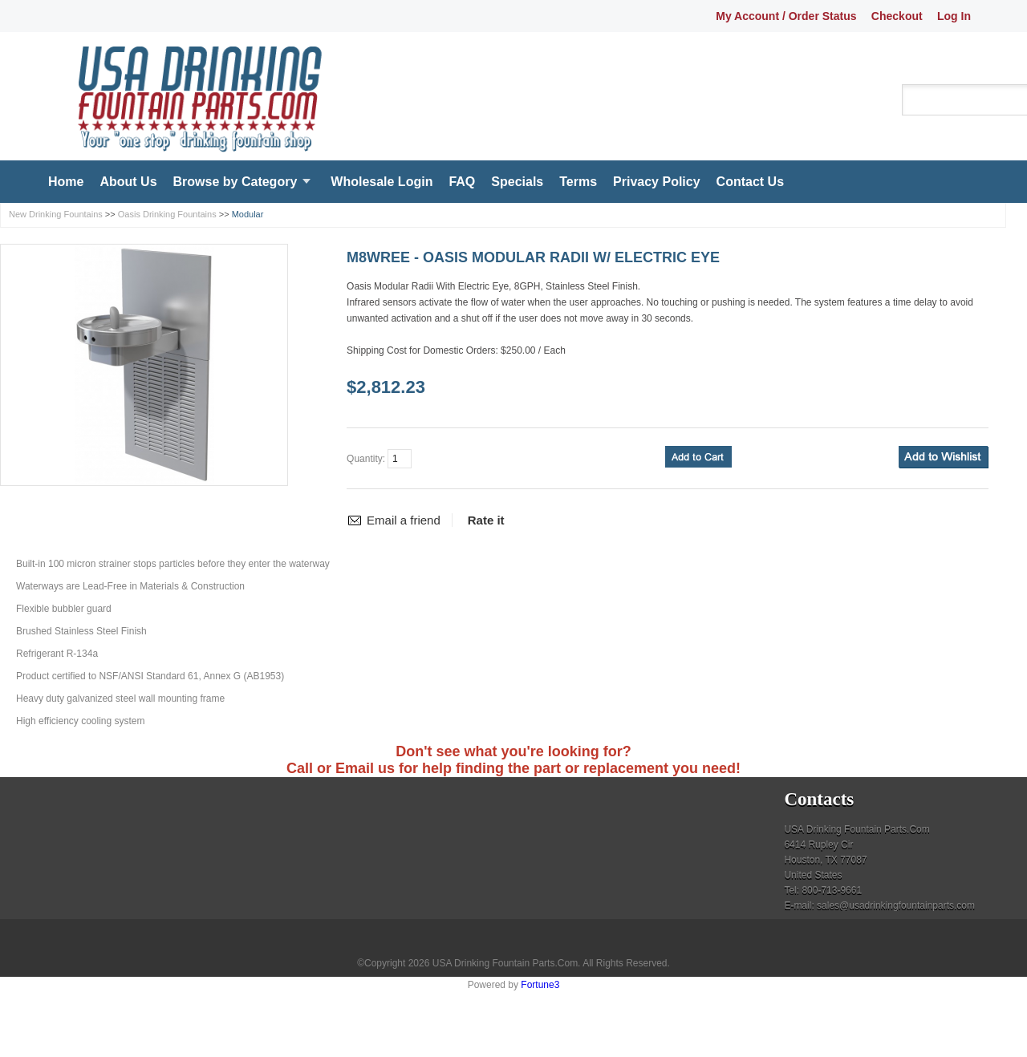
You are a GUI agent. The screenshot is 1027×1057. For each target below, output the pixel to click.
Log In (954, 16)
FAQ (462, 181)
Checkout (897, 16)
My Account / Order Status (786, 16)
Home (65, 181)
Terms (578, 181)
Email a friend (403, 520)
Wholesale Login (381, 181)
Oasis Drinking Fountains (167, 214)
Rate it (486, 520)
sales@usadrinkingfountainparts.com (896, 905)
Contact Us (750, 181)
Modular (248, 214)
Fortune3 (540, 984)
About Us (127, 181)
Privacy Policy (656, 181)
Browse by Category (235, 181)
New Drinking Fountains (56, 214)
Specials (517, 181)
